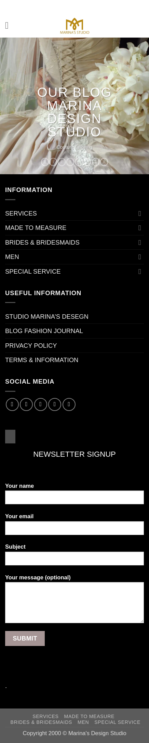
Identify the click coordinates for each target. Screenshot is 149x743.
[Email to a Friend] (70, 162)
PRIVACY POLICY (31, 345)
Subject (74, 557)
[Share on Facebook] (53, 162)
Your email (74, 526)
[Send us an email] (54, 404)
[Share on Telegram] (104, 162)
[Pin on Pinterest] (79, 162)
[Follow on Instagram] (26, 404)
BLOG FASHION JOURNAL (44, 330)
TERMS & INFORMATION (41, 359)
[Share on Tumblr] (96, 162)
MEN (12, 256)
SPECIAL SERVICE (33, 271)
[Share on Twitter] (62, 162)
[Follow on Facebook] (12, 404)
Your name (74, 496)
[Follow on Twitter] (40, 404)
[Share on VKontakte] (87, 162)
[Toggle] (140, 213)
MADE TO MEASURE (35, 227)
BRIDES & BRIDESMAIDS (42, 242)
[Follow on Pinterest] (69, 404)
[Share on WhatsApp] (45, 162)
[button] (10, 25)
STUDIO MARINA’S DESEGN (47, 316)
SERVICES (21, 213)
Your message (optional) (74, 601)
